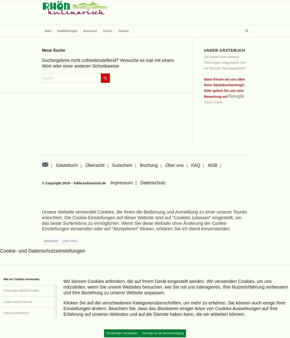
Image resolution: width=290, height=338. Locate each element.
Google (236, 96)
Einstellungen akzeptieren (121, 333)
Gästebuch (67, 165)
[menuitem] (48, 31)
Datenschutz (153, 182)
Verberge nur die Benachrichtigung (163, 333)
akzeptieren (51, 241)
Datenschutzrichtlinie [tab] (16, 313)
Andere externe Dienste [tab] (18, 302)
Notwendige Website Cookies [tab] (21, 290)
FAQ (195, 165)
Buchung (149, 165)
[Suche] (245, 31)
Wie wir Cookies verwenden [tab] (21, 279)
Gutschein (122, 165)
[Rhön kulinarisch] (76, 12)
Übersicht (94, 165)
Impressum (122, 182)
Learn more (70, 241)
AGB (212, 165)
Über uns (174, 165)
